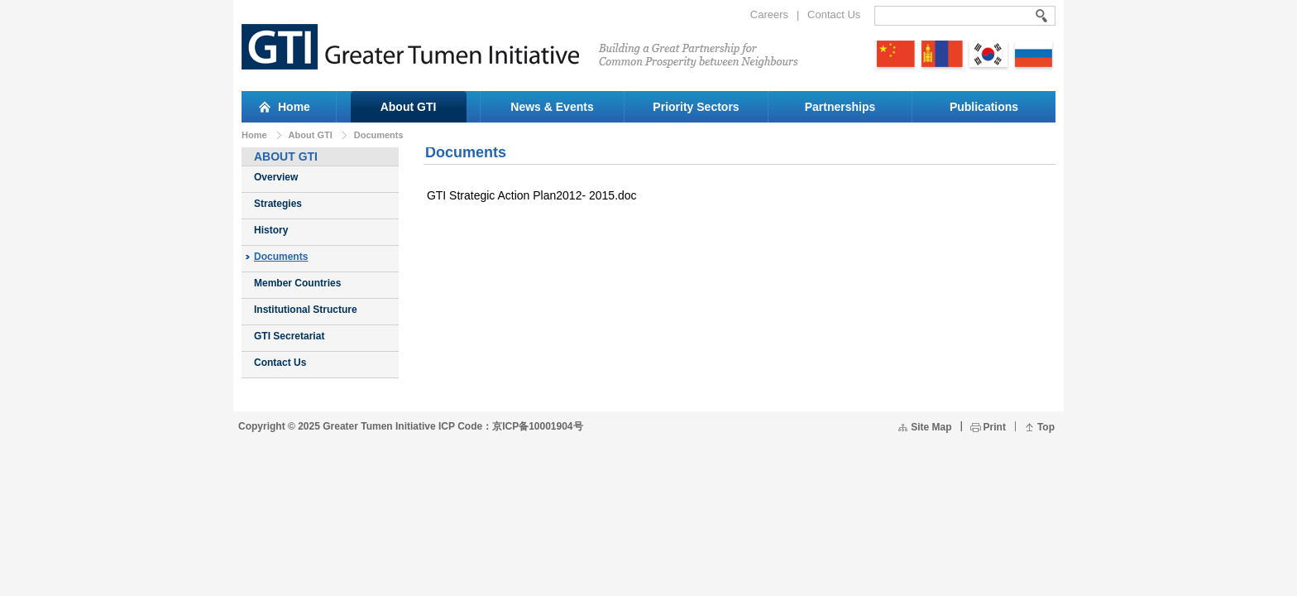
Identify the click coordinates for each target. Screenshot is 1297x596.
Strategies (278, 203)
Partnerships (840, 106)
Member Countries (297, 283)
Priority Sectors (696, 106)
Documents (379, 135)
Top (1046, 427)
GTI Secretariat (289, 336)
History (271, 230)
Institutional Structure (305, 309)
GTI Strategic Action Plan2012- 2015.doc (532, 195)
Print (995, 427)
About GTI (408, 106)
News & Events (551, 106)
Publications (984, 106)
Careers (769, 14)
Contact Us (833, 14)
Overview (276, 177)
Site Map (931, 427)
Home (254, 135)
